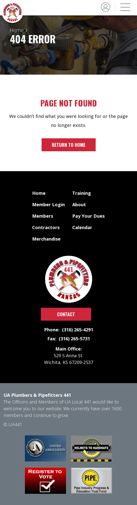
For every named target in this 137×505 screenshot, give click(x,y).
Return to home (68, 145)
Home (17, 30)
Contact (66, 314)
